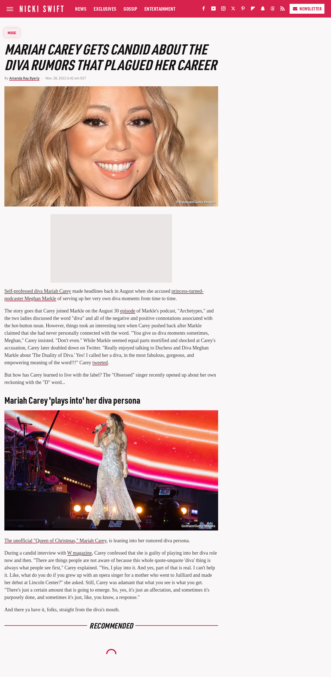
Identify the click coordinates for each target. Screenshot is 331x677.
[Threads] (272, 9)
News (80, 8)
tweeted (100, 362)
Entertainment (160, 8)
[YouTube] (213, 9)
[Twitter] (233, 9)
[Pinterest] (243, 9)
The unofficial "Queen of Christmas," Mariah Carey (55, 540)
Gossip (130, 8)
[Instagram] (223, 9)
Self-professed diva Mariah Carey (37, 291)
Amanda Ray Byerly (24, 78)
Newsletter (307, 9)
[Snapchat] (263, 9)
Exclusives (105, 8)
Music (12, 32)
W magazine (79, 553)
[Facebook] (203, 9)
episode (127, 311)
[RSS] (282, 9)
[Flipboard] (253, 9)
